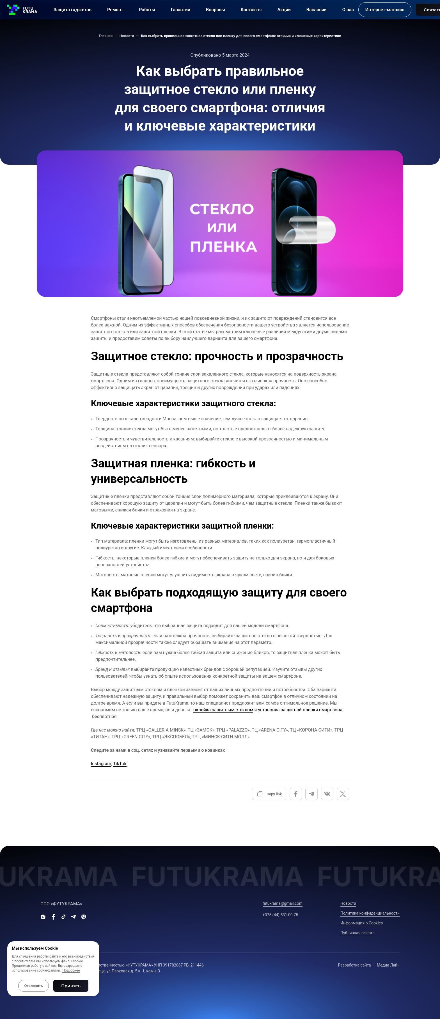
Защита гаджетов (72, 9)
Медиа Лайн (388, 965)
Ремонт (115, 9)
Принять (71, 985)
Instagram (101, 763)
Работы (147, 9)
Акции (284, 9)
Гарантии (180, 9)
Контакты (251, 9)
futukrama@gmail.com (282, 903)
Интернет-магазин (384, 9)
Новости (348, 903)
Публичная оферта (357, 933)
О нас (348, 9)
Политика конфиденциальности (370, 913)
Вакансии (316, 9)
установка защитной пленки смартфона (300, 709)
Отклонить (33, 986)
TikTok (120, 763)
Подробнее (71, 970)
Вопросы (215, 9)
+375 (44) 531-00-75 (280, 915)
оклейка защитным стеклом (223, 709)
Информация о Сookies (361, 923)
